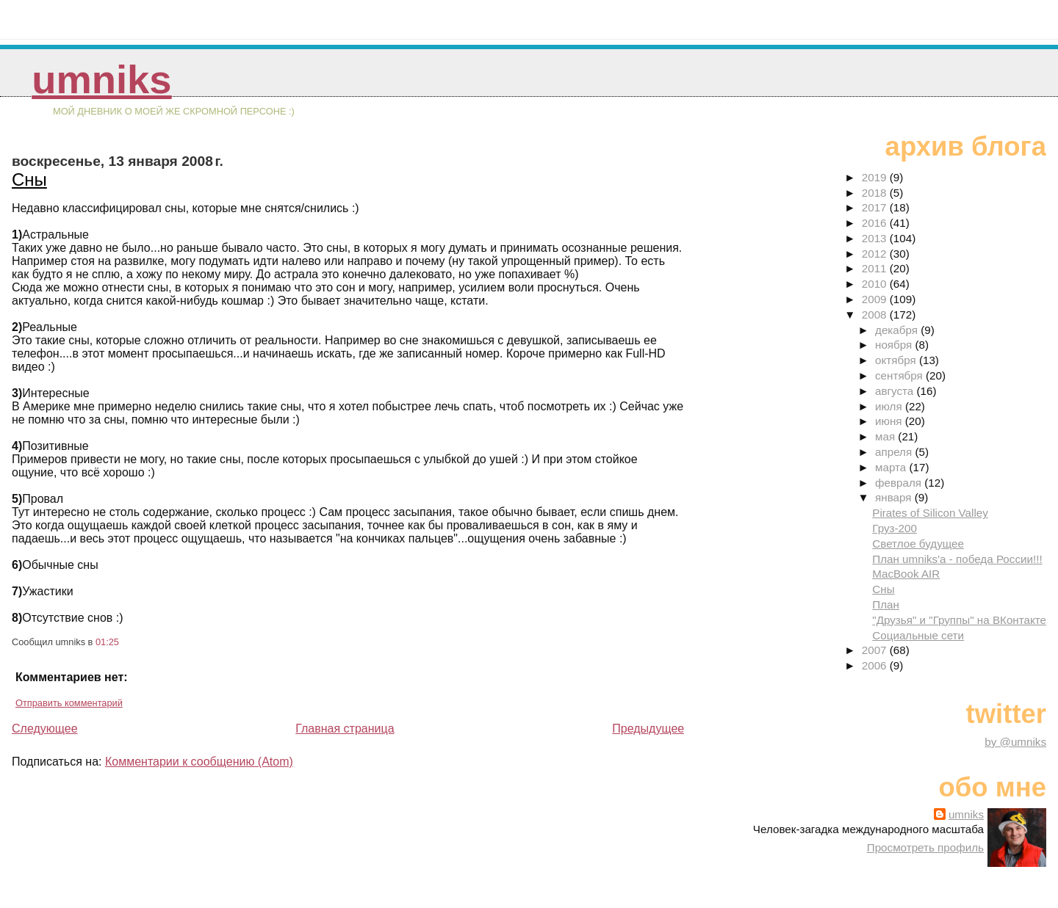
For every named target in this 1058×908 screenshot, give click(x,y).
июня (890, 421)
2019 (876, 177)
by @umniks (1015, 742)
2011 (876, 268)
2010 (876, 283)
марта (892, 467)
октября (897, 360)
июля (890, 406)
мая (886, 436)
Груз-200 (894, 528)
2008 (876, 314)
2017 (876, 207)
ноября (895, 344)
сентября (900, 375)
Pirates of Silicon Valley (930, 512)
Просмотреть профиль (925, 847)
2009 (876, 299)
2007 (876, 650)
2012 (876, 253)
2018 (876, 192)
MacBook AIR (906, 573)
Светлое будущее (918, 543)
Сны (29, 179)
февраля (899, 482)
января (895, 497)
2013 (876, 238)
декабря (898, 330)
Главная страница (344, 728)
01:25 (107, 641)
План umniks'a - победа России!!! (957, 559)
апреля (895, 452)
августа (896, 391)
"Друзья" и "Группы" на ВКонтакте (959, 620)
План (885, 604)
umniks (101, 79)
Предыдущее (648, 728)
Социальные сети (918, 635)
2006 (876, 665)
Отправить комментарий (69, 702)
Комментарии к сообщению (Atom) (199, 761)
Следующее (45, 728)
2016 (876, 223)
